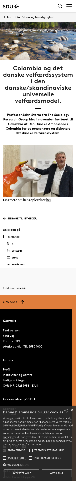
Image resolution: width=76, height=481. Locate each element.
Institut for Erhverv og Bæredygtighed (30, 17)
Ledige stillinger (14, 380)
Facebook (11, 236)
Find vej (8, 336)
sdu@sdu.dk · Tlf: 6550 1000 (22, 346)
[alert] (38, 443)
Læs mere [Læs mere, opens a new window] (35, 444)
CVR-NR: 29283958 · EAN (20, 385)
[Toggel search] (60, 6)
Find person (11, 330)
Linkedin (14, 250)
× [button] (71, 410)
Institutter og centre (18, 375)
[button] (4, 450)
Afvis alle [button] (56, 473)
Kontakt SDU (12, 341)
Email (12, 257)
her (48, 200)
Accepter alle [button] (22, 473)
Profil (7, 369)
